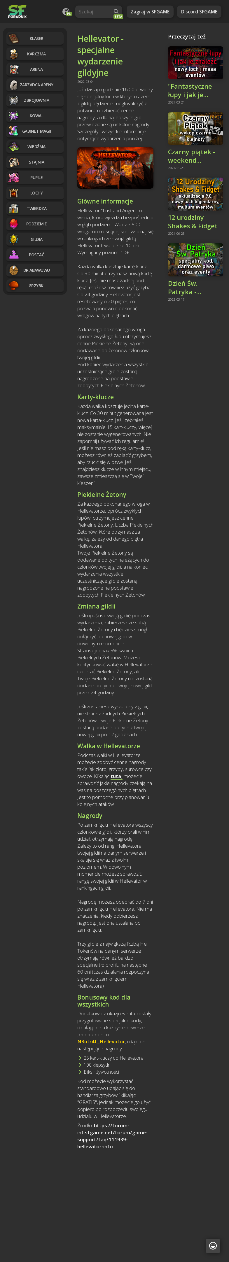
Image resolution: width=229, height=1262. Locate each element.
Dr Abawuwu (29, 270)
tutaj (117, 776)
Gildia (25, 239)
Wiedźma (27, 146)
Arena (25, 69)
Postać (26, 254)
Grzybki (26, 285)
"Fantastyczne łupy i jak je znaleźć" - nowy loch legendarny (193, 90)
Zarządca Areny (30, 84)
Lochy (25, 193)
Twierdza (27, 208)
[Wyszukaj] (116, 12)
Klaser (25, 38)
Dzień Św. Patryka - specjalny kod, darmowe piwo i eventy (193, 287)
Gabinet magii (29, 131)
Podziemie (27, 224)
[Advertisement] (115, 1198)
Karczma (27, 54)
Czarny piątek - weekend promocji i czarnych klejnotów (191, 156)
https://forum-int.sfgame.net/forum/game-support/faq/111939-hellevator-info (112, 1136)
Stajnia (26, 162)
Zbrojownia (28, 100)
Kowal (25, 115)
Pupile (25, 177)
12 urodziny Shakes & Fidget (193, 221)
